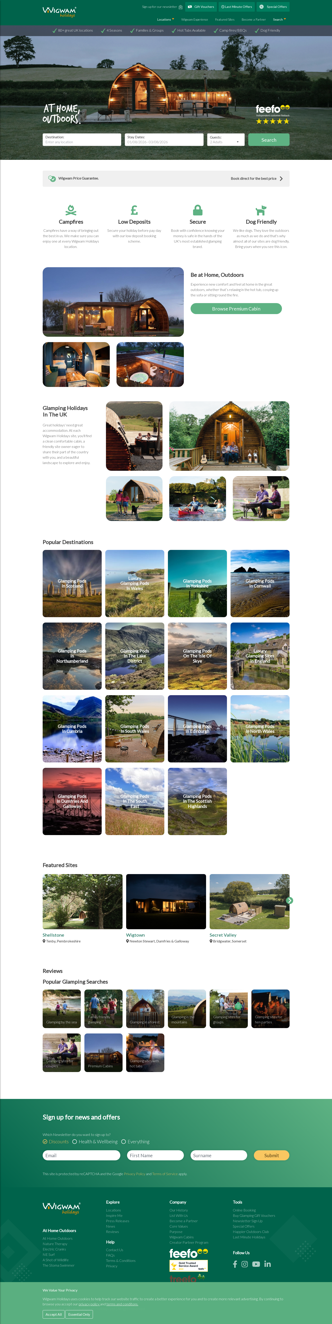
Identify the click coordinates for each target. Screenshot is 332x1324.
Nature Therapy (55, 1244)
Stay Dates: (136, 137)
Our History (178, 1210)
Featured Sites (225, 19)
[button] (166, 179)
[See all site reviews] (188, 1267)
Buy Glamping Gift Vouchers (254, 1215)
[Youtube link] (258, 1265)
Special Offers (273, 6)
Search (278, 19)
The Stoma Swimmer (59, 1265)
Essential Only (79, 1314)
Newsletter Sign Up (248, 1221)
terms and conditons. (122, 1304)
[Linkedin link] (269, 1265)
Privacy (111, 1266)
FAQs (110, 1255)
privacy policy (89, 1304)
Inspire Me (114, 1215)
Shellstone (53, 935)
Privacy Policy (134, 1174)
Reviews (112, 1231)
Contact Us (114, 1250)
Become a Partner (254, 19)
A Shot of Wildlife (56, 1260)
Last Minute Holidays (249, 1237)
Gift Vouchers (201, 7)
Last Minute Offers (236, 7)
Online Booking (244, 1210)
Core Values (178, 1226)
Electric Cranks (54, 1249)
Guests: (216, 137)
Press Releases (117, 1221)
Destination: (54, 137)
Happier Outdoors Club (251, 1231)
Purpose (175, 1231)
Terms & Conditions (121, 1260)
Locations (164, 19)
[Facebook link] (237, 1265)
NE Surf (49, 1254)
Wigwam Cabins (181, 1237)
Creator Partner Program (188, 1242)
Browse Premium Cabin (236, 308)
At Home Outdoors (58, 1238)
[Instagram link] (247, 1265)
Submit (271, 1155)
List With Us (178, 1215)
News (110, 1226)
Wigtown (135, 935)
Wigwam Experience (194, 19)
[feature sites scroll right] (289, 900)
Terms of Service (165, 1174)
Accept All (54, 1314)
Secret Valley (223, 935)
